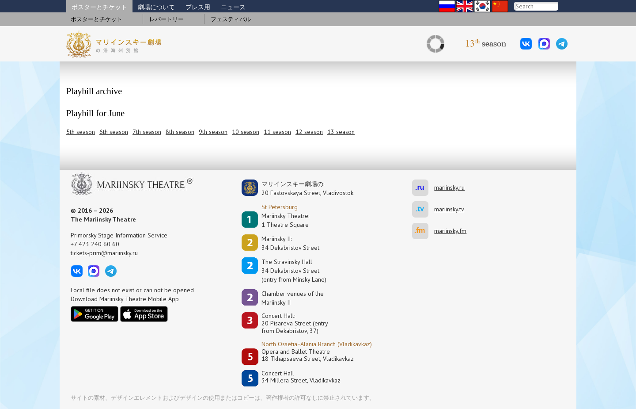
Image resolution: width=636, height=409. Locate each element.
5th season (80, 132)
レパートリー (166, 19)
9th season (213, 132)
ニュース (233, 7)
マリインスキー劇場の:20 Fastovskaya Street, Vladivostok (301, 188)
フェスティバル (231, 19)
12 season (309, 132)
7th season (146, 132)
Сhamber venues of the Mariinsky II (292, 298)
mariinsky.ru (423, 188)
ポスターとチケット (99, 7)
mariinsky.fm (423, 231)
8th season (180, 132)
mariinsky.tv (423, 209)
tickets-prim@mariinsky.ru (104, 253)
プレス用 (198, 7)
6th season (113, 132)
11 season (277, 132)
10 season (245, 132)
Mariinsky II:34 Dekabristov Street (290, 243)
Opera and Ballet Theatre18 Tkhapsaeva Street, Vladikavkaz (307, 355)
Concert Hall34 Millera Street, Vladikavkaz (301, 377)
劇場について (156, 7)
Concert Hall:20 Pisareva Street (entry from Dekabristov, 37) (294, 323)
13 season (341, 132)
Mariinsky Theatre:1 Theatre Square (285, 220)
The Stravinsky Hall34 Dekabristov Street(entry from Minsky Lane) (293, 270)
